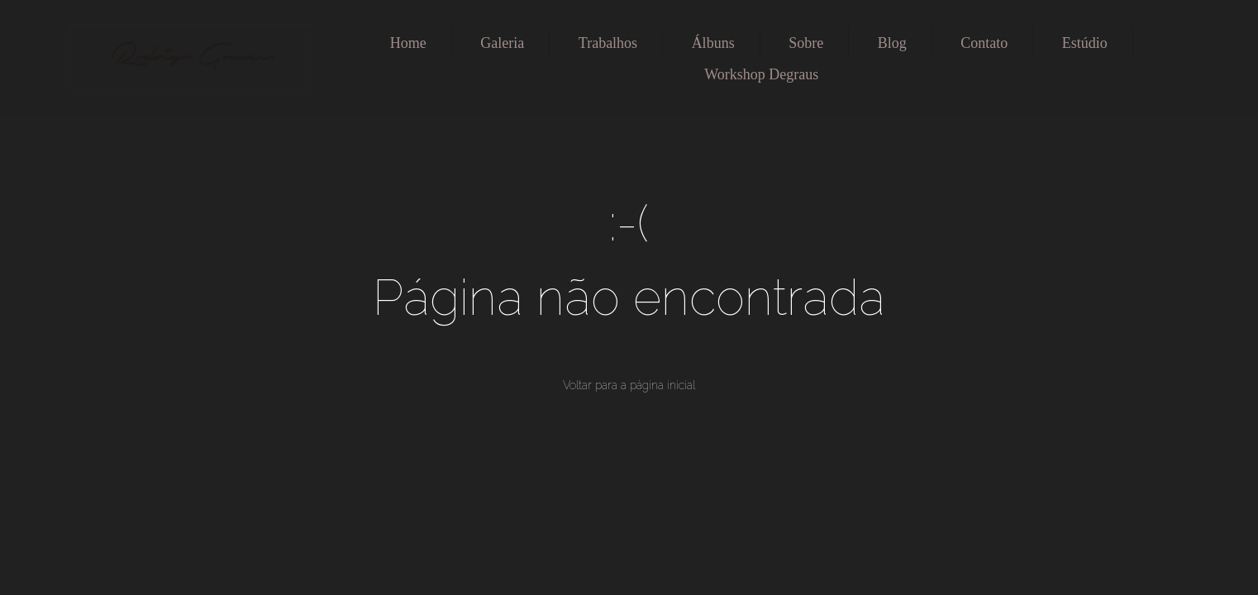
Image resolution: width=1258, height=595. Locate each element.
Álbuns (713, 43)
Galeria (502, 43)
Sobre (806, 43)
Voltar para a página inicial (629, 385)
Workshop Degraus (761, 74)
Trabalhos (608, 43)
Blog (892, 43)
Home (408, 43)
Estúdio (1085, 43)
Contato (984, 43)
